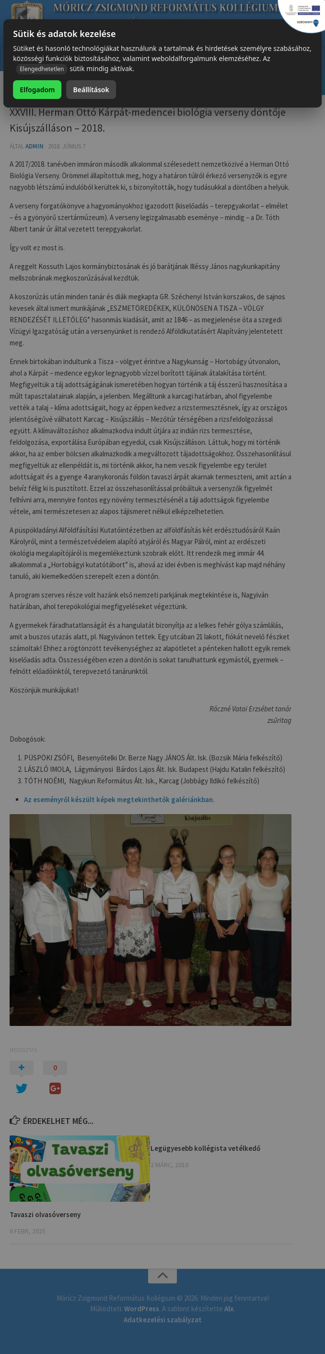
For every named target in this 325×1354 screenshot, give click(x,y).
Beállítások (91, 89)
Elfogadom (37, 89)
